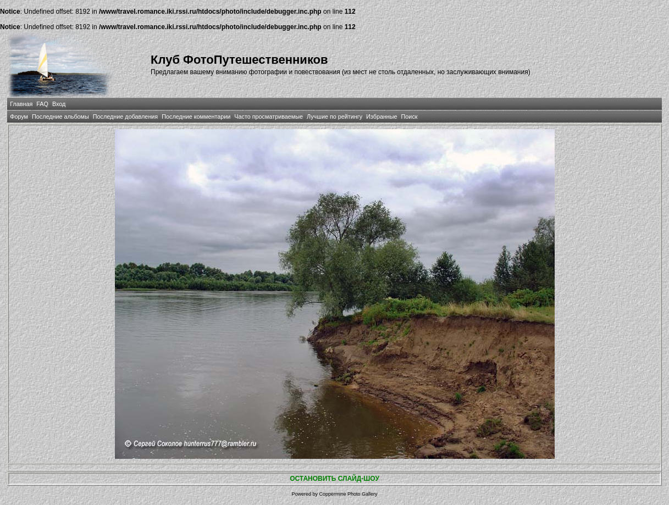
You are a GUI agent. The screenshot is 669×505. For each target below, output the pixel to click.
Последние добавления (125, 116)
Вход (58, 104)
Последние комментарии (196, 116)
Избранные (381, 116)
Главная (21, 104)
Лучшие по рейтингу (334, 116)
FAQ (42, 104)
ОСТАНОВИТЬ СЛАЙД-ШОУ (334, 478)
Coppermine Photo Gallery (348, 494)
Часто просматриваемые (268, 116)
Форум (19, 116)
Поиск (409, 116)
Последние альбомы (60, 116)
